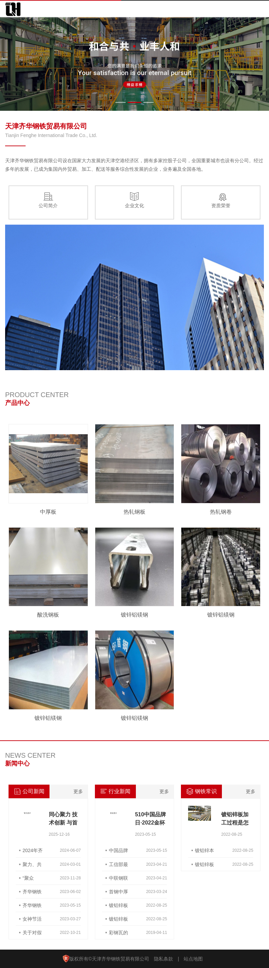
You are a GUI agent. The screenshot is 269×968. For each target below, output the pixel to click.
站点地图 (193, 959)
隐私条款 (163, 959)
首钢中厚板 (118, 893)
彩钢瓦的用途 (118, 934)
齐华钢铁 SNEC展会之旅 (32, 893)
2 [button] (134, 102)
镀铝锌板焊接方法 (118, 907)
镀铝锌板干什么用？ (118, 921)
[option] (134, 64)
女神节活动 (32, 921)
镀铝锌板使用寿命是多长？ (204, 866)
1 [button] (120, 102)
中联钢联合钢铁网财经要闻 (118, 880)
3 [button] (148, 102)
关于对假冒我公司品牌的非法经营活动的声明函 (32, 934)
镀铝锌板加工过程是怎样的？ (235, 823)
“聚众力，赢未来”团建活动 (32, 880)
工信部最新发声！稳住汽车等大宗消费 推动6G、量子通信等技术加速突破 (118, 866)
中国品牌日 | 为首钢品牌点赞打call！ (118, 852)
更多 (78, 791)
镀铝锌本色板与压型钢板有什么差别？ (204, 852)
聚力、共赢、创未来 (32, 866)
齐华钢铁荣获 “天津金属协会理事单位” (32, 907)
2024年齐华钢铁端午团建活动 (33, 852)
